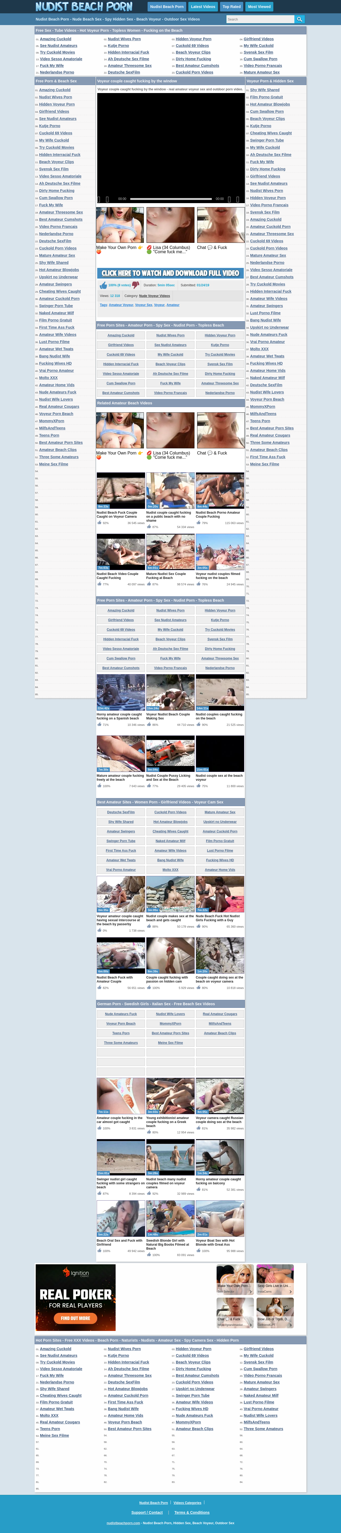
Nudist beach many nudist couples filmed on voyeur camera (166, 1183)
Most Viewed (259, 7)
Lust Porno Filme (54, 342)
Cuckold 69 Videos (192, 45)
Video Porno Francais (263, 65)
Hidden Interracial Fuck (128, 52)
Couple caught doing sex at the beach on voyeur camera (219, 979)
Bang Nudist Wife (54, 356)
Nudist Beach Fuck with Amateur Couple (115, 979)
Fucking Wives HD (55, 363)
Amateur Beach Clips (58, 450)
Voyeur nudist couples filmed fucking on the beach (218, 576)
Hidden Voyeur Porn (194, 39)
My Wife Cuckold (259, 45)
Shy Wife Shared (53, 262)
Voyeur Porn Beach (56, 414)
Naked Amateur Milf (56, 313)
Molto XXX (48, 378)
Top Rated (232, 7)
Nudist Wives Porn (124, 39)
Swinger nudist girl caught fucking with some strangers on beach (121, 1183)
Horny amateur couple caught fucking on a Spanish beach (119, 716)
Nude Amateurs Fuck (57, 392)
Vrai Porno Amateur (56, 370)
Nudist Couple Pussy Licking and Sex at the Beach (168, 778)
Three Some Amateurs (59, 457)
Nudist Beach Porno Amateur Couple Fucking (218, 514)
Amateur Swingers (55, 284)
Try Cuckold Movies (57, 52)
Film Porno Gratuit (55, 320)
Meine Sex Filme (53, 464)
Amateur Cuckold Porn (59, 298)
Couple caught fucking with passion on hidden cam (167, 979)
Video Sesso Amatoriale (61, 59)
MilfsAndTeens (52, 428)
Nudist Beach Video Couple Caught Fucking (117, 576)
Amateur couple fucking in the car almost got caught (120, 1120)
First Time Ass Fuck (56, 327)
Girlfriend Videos (259, 39)
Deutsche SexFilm (124, 72)
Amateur (173, 305)
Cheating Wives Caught (60, 291)
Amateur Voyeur (121, 305)
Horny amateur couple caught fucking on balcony (218, 1181)
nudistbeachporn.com (123, 1523)
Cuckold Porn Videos (194, 72)
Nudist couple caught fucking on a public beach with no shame (168, 516)
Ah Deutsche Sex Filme (128, 59)
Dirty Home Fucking (193, 59)
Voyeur (159, 305)
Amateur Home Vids (57, 385)
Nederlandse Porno (57, 72)
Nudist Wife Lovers (56, 399)
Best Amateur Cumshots (197, 65)
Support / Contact (147, 1512)
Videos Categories (187, 1503)
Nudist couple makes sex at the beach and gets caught (170, 918)
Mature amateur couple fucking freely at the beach (120, 778)
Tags (103, 305)
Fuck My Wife (52, 65)
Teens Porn (49, 435)
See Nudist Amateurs (58, 45)
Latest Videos (203, 7)
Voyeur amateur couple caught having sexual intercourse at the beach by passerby (120, 920)
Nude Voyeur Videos (154, 296)
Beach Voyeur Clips (193, 52)
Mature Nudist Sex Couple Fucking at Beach (166, 576)
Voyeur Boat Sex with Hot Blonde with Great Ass (215, 1242)
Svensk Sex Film (258, 52)
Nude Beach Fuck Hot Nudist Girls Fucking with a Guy (218, 918)
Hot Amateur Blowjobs (59, 270)
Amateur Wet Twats (56, 349)
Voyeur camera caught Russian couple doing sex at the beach (219, 1120)
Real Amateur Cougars (59, 406)
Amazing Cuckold (55, 39)
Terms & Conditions (192, 1512)
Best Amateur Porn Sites (61, 442)
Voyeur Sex (143, 305)
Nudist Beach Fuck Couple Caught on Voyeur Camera (117, 514)
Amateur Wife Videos (57, 334)
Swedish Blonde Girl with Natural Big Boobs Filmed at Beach (167, 1244)
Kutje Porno (118, 45)
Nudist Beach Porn (167, 7)
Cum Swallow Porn (260, 59)
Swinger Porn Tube (56, 306)
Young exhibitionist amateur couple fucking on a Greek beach (167, 1122)
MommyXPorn (51, 421)
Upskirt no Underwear (58, 277)
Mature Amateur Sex (262, 72)
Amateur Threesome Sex (130, 65)
